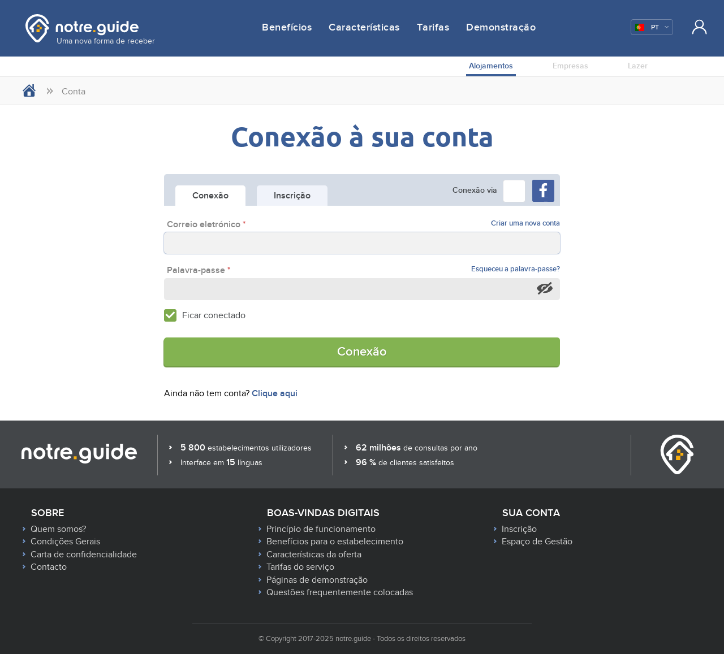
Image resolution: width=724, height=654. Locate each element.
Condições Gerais (65, 541)
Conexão (362, 352)
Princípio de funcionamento (321, 529)
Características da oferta (313, 554)
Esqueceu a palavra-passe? (515, 269)
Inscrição (519, 529)
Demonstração (501, 28)
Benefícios (287, 28)
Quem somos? (58, 529)
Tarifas (433, 28)
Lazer (638, 66)
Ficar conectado (213, 315)
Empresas (570, 66)
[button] (514, 191)
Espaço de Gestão (537, 541)
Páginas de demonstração (317, 580)
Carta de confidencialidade (84, 554)
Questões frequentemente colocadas (339, 592)
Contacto (49, 567)
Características (364, 28)
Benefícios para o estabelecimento (334, 541)
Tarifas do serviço (300, 567)
